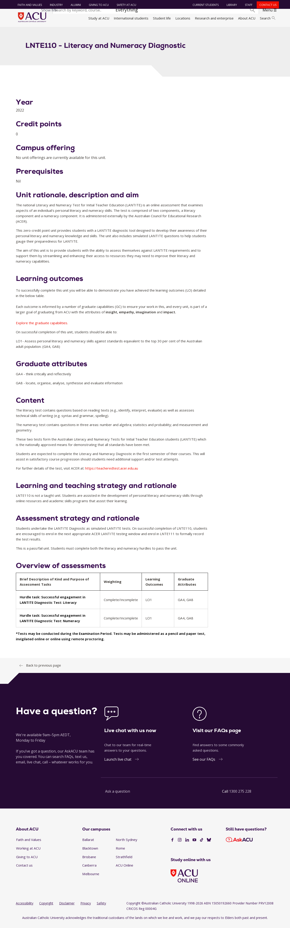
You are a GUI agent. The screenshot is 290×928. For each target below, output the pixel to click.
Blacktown (90, 852)
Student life (162, 18)
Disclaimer (67, 907)
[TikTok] (201, 843)
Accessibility (24, 907)
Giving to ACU (98, 5)
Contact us (267, 5)
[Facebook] (172, 843)
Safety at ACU (125, 5)
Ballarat (88, 843)
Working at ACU (28, 852)
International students (131, 18)
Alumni (75, 5)
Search (267, 18)
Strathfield (124, 860)
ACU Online (124, 869)
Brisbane (89, 860)
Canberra (89, 869)
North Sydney (126, 843)
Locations (182, 18)
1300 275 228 (240, 795)
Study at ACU (98, 18)
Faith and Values (29, 5)
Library (231, 5)
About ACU (246, 18)
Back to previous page (43, 669)
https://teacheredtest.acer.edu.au (111, 472)
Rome (120, 852)
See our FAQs (204, 763)
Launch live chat (117, 763)
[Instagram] (179, 843)
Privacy (85, 907)
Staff (248, 5)
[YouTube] (194, 843)
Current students (205, 5)
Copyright (46, 907)
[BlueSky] (209, 843)
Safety (101, 907)
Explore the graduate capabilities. (42, 326)
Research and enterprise (214, 18)
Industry (55, 5)
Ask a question (117, 795)
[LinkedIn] (187, 843)
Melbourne (90, 877)
